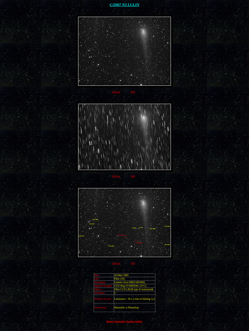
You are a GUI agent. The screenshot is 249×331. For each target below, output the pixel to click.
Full (133, 92)
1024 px (116, 92)
